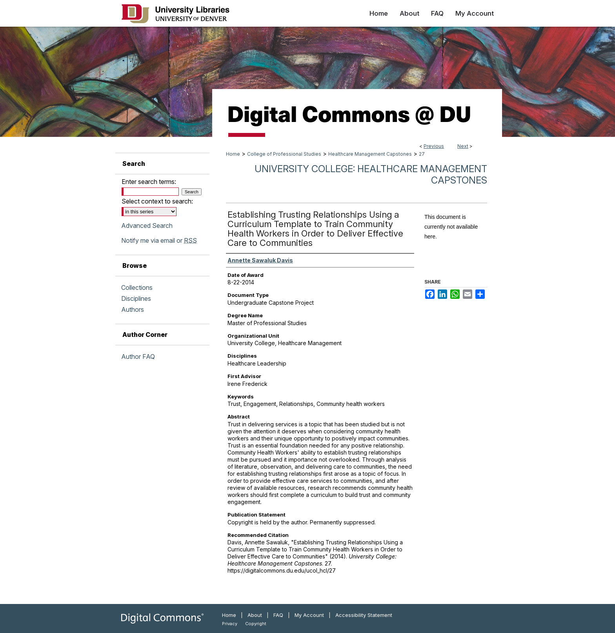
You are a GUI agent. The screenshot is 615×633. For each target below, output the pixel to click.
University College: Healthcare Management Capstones (371, 174)
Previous (434, 146)
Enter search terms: (149, 182)
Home (233, 154)
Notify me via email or (159, 240)
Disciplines (136, 298)
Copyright (255, 623)
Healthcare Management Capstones (370, 154)
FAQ (278, 615)
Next (462, 146)
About (254, 615)
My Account (309, 615)
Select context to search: (157, 201)
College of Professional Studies (284, 154)
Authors (132, 309)
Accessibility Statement (363, 615)
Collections (137, 287)
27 (422, 154)
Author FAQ (138, 356)
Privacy (229, 623)
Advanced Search (147, 225)
